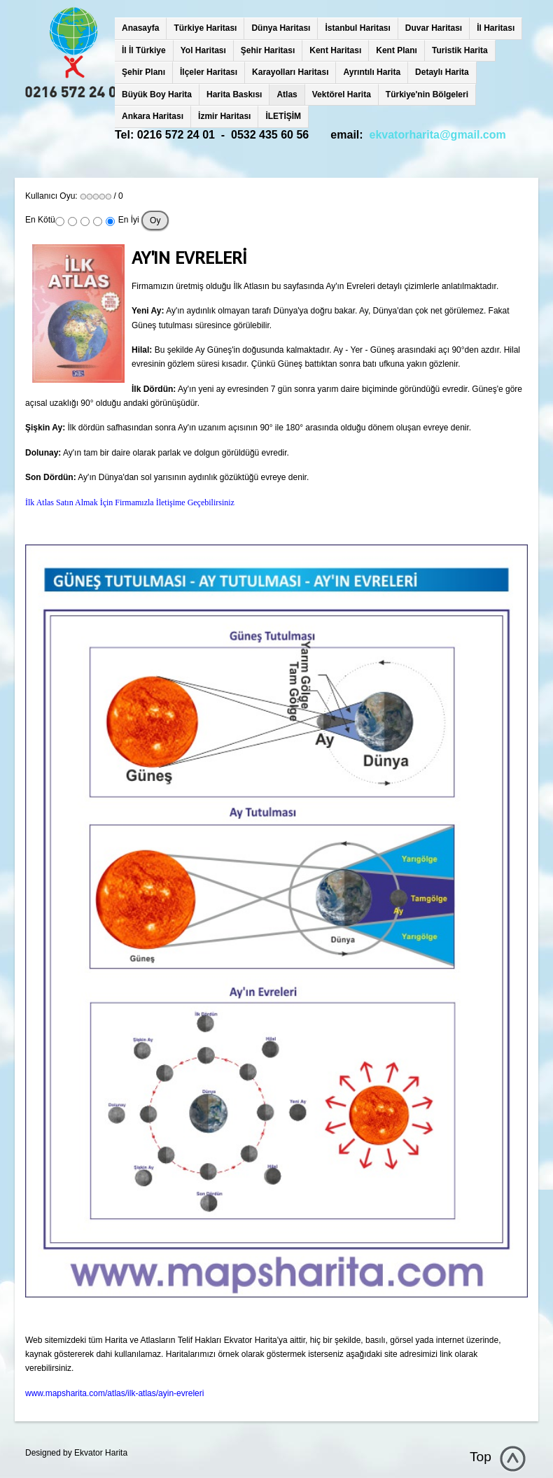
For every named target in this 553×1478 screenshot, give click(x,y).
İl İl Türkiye (144, 50)
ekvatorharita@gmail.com (438, 135)
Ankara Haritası (152, 116)
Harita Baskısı (234, 94)
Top (480, 1456)
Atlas (286, 94)
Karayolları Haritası (290, 72)
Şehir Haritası (268, 50)
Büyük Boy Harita (157, 94)
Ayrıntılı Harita (371, 72)
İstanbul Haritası (357, 28)
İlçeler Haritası (208, 72)
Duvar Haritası (433, 28)
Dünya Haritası (280, 28)
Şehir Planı (143, 72)
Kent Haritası (335, 50)
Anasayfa (140, 28)
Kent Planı (396, 50)
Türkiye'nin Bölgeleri (427, 94)
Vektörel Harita (341, 94)
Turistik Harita (460, 50)
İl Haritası (495, 28)
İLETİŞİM (283, 116)
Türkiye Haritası (205, 28)
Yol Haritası (203, 50)
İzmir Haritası (224, 116)
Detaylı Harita (442, 72)
